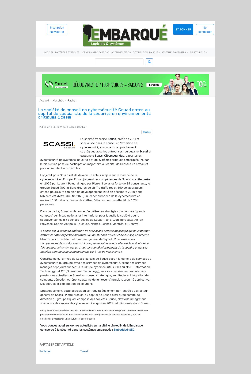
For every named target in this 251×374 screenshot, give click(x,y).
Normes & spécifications (95, 52)
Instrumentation (121, 52)
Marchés (154, 52)
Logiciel (49, 52)
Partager (45, 351)
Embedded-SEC (124, 329)
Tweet (84, 351)
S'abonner (183, 29)
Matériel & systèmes (67, 52)
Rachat (72, 100)
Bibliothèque (197, 52)
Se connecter (205, 29)
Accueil (44, 100)
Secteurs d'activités (173, 52)
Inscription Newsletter (57, 29)
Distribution (140, 52)
